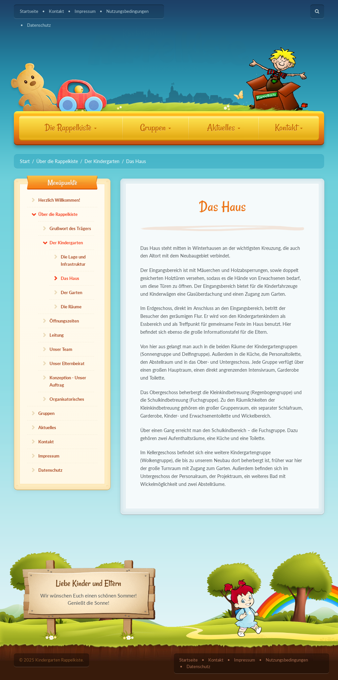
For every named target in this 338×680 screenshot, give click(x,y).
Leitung (57, 335)
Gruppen (155, 127)
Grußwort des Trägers (70, 228)
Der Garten (71, 292)
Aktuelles (223, 127)
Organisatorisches (67, 399)
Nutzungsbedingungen (127, 11)
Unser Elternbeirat (67, 363)
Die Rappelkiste (71, 127)
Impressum (85, 11)
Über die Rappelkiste (58, 214)
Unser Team (61, 349)
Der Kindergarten (66, 242)
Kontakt (56, 11)
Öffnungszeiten (64, 320)
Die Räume (71, 306)
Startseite (29, 11)
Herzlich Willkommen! (59, 200)
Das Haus (70, 278)
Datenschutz (39, 25)
